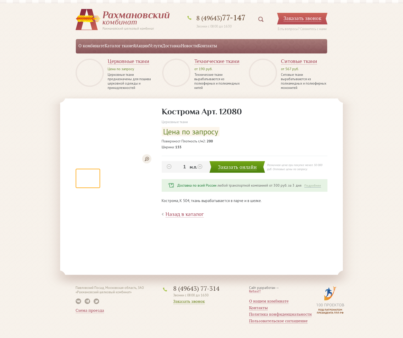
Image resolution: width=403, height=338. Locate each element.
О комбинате (91, 46)
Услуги (155, 46)
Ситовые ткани (299, 61)
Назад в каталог (185, 214)
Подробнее (312, 185)
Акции (142, 46)
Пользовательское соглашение (278, 321)
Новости (189, 46)
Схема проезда (90, 310)
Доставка (171, 46)
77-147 (220, 17)
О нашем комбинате (269, 301)
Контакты (207, 46)
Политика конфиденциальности (280, 314)
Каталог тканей (120, 46)
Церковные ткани (128, 61)
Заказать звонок (189, 301)
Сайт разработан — (264, 290)
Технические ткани (217, 61)
